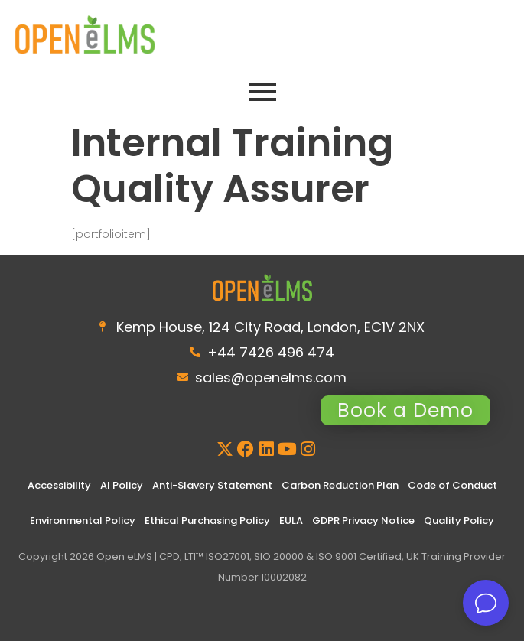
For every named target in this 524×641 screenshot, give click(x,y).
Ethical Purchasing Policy (207, 520)
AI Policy (121, 485)
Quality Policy (459, 520)
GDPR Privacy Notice (363, 520)
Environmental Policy (82, 520)
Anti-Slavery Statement (212, 485)
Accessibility (59, 485)
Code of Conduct (452, 485)
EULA (291, 520)
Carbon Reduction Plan (340, 485)
